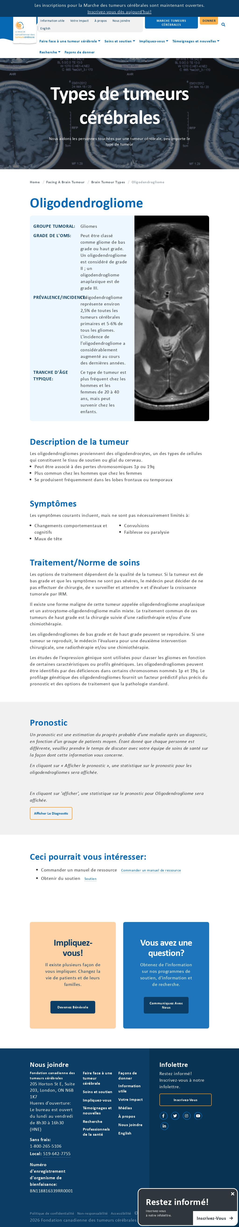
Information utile (52, 20)
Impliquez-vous (152, 41)
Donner (209, 20)
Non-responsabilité (92, 1213)
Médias (125, 1107)
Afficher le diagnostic (51, 813)
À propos (101, 20)
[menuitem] (70, 41)
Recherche (48, 52)
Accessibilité (121, 1213)
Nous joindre (121, 20)
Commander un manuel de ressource (151, 870)
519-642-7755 (57, 1153)
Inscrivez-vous (185, 1099)
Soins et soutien (118, 41)
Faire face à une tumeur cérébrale (68, 41)
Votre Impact (79, 20)
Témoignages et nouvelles (194, 41)
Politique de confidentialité (52, 1213)
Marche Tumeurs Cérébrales (171, 22)
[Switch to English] (45, 28)
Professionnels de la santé (96, 1131)
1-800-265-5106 (45, 1146)
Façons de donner (80, 52)
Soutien (90, 878)
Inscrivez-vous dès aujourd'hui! (120, 11)
